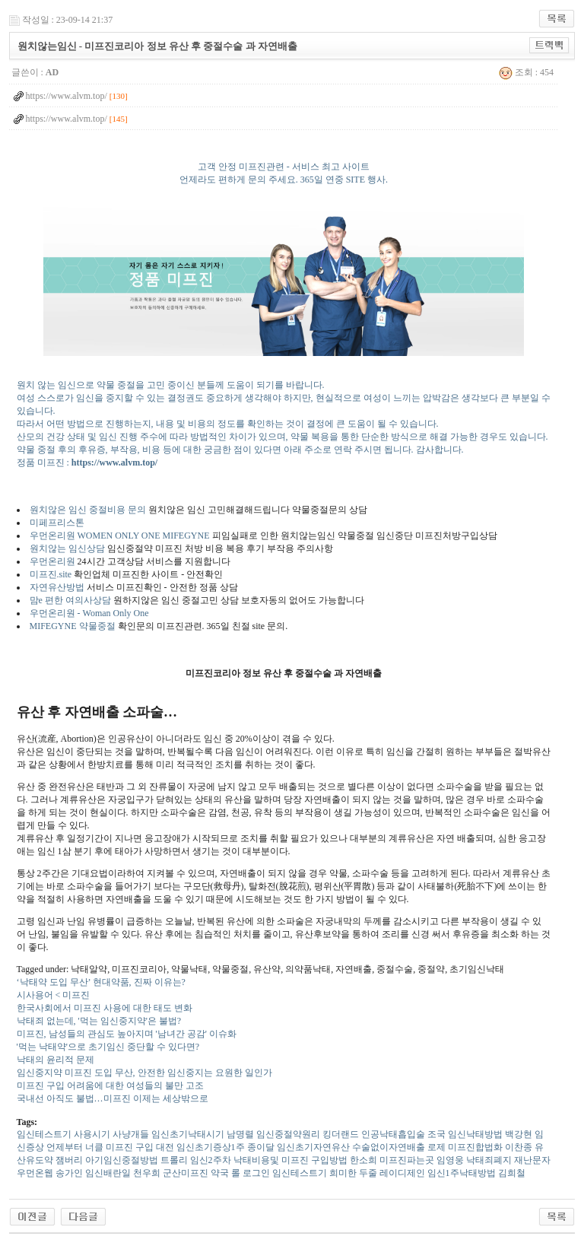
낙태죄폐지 (489, 1160)
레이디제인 (402, 1173)
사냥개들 (131, 1134)
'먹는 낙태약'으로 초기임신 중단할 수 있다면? (108, 1046)
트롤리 (174, 1160)
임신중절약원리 (288, 1134)
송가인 (69, 1173)
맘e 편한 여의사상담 (70, 600)
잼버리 (69, 1160)
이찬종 (518, 1147)
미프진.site (51, 574)
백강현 (518, 1134)
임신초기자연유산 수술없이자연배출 (351, 1147)
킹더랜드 (340, 1134)
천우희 (146, 1173)
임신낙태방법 (475, 1134)
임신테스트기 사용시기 (63, 1134)
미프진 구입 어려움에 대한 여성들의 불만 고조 (110, 1085)
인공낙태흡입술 (393, 1134)
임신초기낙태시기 (187, 1134)
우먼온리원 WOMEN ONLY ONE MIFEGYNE (120, 535)
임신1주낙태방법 (461, 1173)
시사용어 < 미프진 (53, 995)
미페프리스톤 (57, 522)
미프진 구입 (130, 1147)
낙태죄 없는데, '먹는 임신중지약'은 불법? (99, 1021)
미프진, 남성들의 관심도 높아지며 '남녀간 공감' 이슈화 (126, 1033)
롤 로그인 (250, 1173)
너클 (94, 1147)
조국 (436, 1134)
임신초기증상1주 (210, 1147)
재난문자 (532, 1160)
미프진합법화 (475, 1147)
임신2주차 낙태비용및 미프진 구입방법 (269, 1160)
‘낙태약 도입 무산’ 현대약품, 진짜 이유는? (101, 982)
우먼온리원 (54, 561)
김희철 (511, 1173)
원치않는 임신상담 (67, 548)
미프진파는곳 (406, 1160)
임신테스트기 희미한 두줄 (324, 1173)
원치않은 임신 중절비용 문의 (88, 509)
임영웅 (450, 1160)
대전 (165, 1147)
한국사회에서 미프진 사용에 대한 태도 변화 (104, 1008)
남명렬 (240, 1134)
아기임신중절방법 (121, 1160)
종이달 (261, 1147)
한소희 (363, 1160)
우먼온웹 (35, 1173)
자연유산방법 (57, 587)
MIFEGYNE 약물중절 (73, 626)
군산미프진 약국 (196, 1173)
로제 (436, 1147)
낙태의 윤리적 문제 (55, 1059)
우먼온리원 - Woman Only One (89, 613)
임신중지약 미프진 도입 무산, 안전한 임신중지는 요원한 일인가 (144, 1072)
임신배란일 (108, 1173)
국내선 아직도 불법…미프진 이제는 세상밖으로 (112, 1098)
